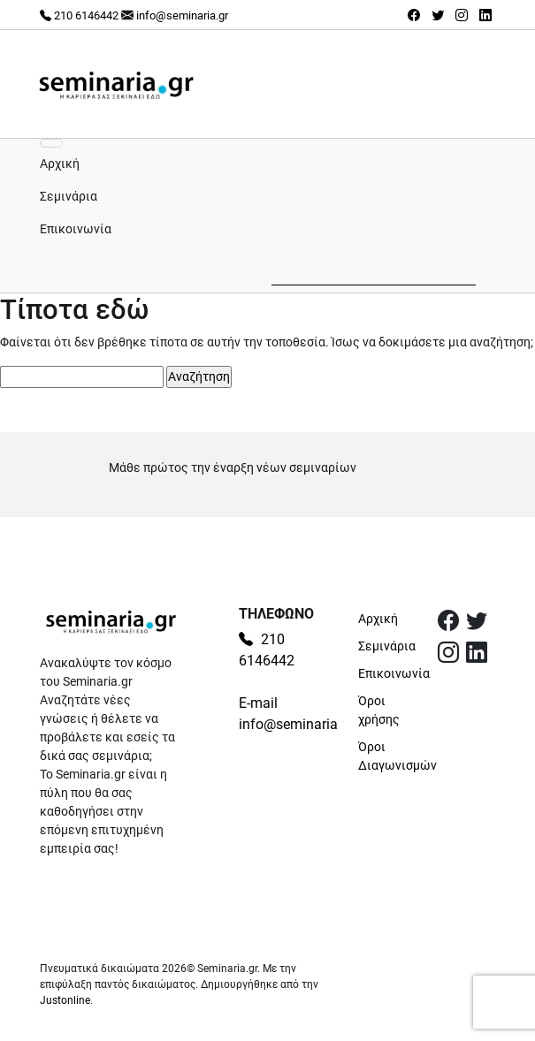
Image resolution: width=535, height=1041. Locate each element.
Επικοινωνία (75, 229)
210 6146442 (79, 15)
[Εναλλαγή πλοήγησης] (51, 143)
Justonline (65, 1000)
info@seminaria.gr (182, 15)
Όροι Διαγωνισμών (387, 756)
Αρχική (60, 163)
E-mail (258, 703)
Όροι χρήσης (379, 710)
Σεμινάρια (68, 196)
